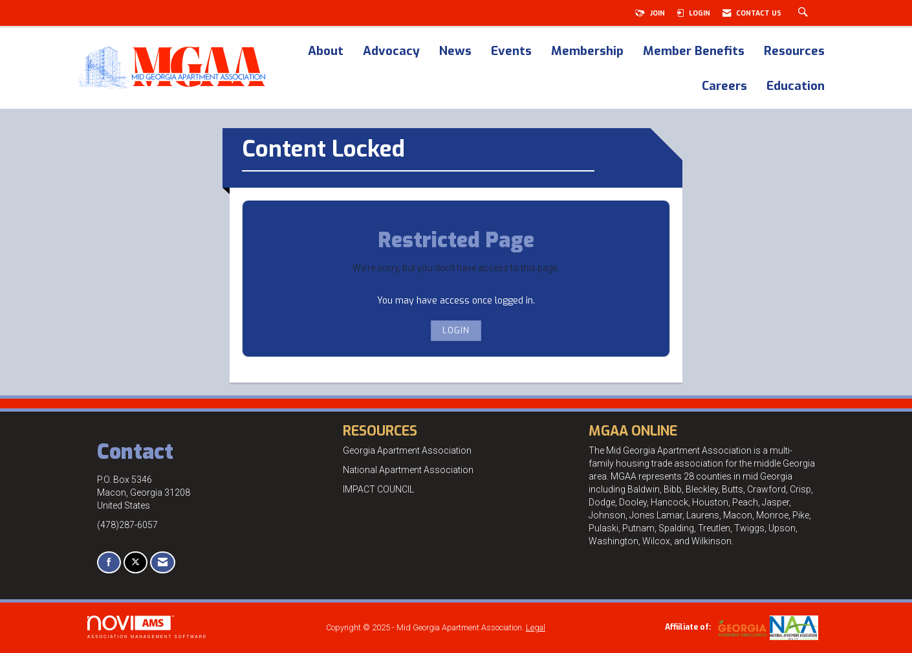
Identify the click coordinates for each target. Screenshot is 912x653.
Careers (724, 87)
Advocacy (391, 52)
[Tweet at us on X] (135, 562)
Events (511, 52)
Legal (535, 627)
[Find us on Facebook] (109, 562)
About (325, 52)
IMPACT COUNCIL (378, 489)
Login (456, 330)
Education (795, 87)
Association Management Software (147, 626)
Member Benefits (693, 52)
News (455, 52)
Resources (794, 52)
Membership (587, 52)
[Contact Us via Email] (162, 562)
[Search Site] (805, 13)
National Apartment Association (408, 470)
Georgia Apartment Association (407, 450)
